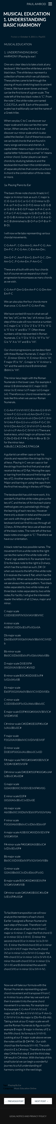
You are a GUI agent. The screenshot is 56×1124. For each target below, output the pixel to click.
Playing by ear (14, 1085)
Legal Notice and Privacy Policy (28, 1116)
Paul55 (42, 36)
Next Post (41, 1101)
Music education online (25, 1088)
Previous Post (14, 1101)
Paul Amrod (36, 4)
